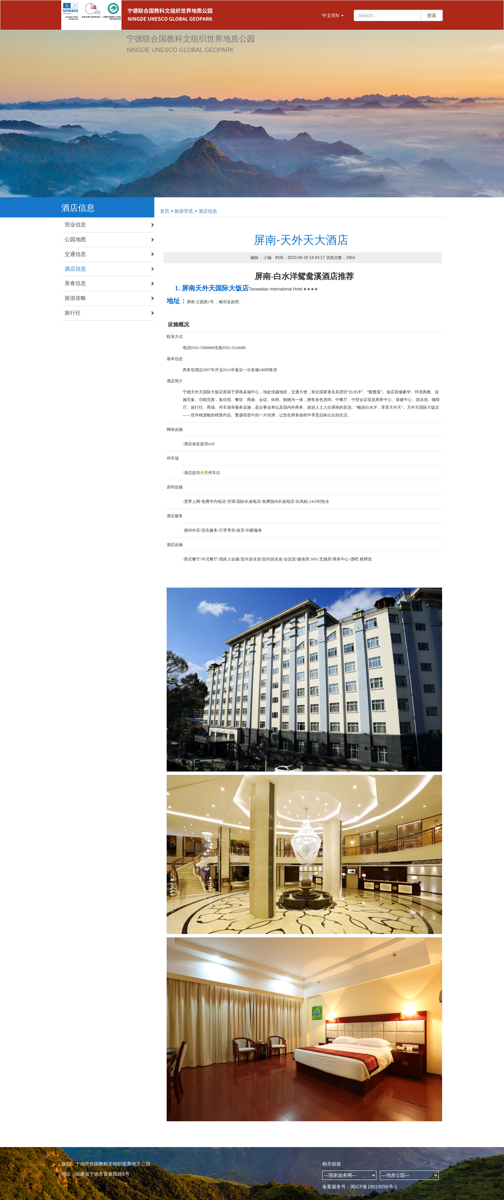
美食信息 (109, 283)
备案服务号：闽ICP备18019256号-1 (359, 1186)
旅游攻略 (109, 298)
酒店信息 (109, 269)
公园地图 (109, 239)
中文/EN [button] (333, 15)
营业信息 (109, 224)
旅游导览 (183, 211)
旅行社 (109, 313)
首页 (164, 211)
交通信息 (109, 254)
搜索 (431, 15)
